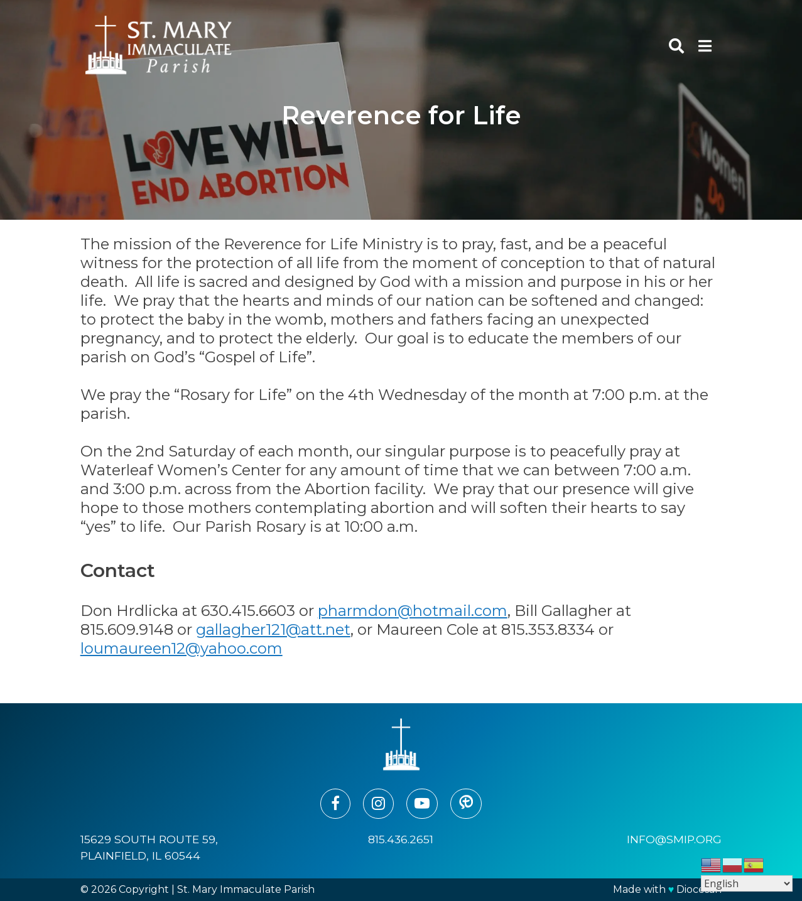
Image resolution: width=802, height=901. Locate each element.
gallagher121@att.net (273, 629)
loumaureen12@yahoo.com (181, 648)
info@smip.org (674, 839)
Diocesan (699, 889)
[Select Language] (747, 883)
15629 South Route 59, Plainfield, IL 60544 (149, 847)
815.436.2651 (400, 839)
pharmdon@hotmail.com (412, 611)
